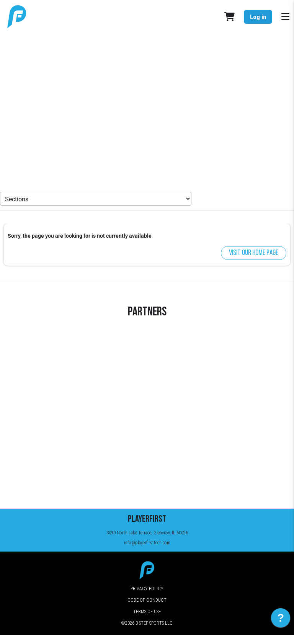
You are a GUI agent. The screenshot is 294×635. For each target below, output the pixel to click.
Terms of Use (147, 611)
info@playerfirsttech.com (147, 542)
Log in (258, 17)
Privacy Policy (147, 588)
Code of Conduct (147, 600)
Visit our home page (253, 253)
